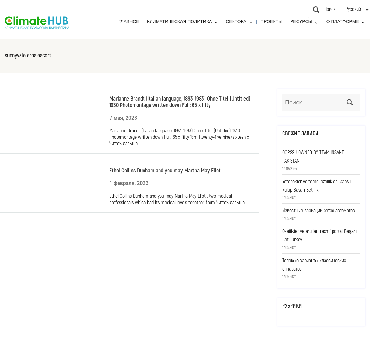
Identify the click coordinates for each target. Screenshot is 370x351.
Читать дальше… (126, 143)
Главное (129, 21)
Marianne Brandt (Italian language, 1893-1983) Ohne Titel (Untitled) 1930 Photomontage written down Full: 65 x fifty (179, 102)
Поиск (316, 10)
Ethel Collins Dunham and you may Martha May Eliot (165, 170)
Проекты (271, 21)
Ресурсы (301, 21)
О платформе (342, 21)
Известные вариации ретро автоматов (318, 210)
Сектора (236, 21)
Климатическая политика (179, 21)
